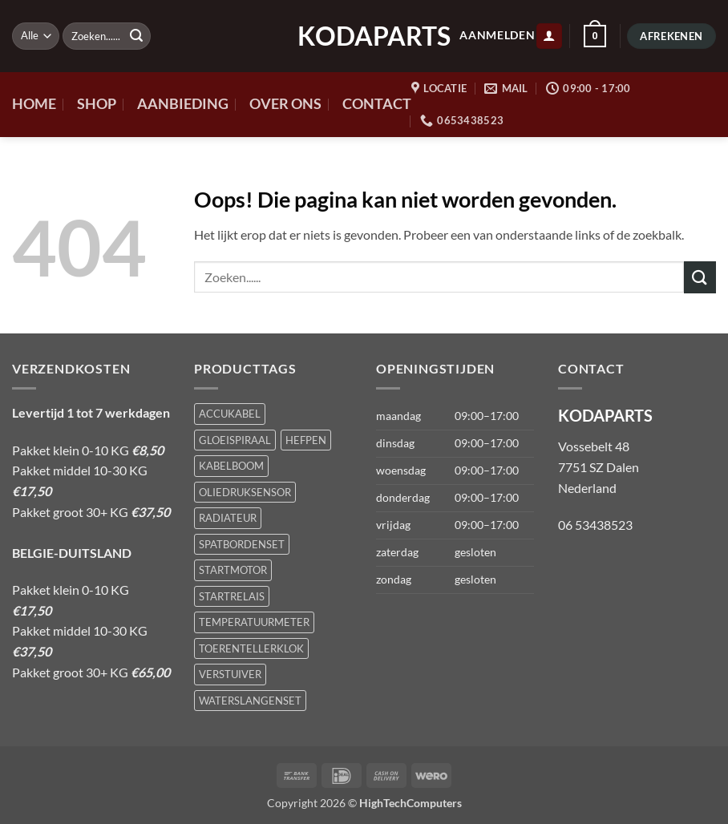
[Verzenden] (136, 36)
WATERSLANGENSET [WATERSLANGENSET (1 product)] (250, 700)
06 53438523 (595, 524)
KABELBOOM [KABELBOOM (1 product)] (231, 465)
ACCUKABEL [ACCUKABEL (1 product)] (230, 413)
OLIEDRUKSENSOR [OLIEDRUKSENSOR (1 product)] (245, 492)
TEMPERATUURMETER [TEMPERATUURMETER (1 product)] (254, 622)
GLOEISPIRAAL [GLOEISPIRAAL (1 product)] (235, 440)
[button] (549, 36)
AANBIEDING (183, 103)
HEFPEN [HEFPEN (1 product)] (305, 440)
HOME (34, 103)
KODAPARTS (364, 36)
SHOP (96, 103)
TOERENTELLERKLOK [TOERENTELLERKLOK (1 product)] (251, 648)
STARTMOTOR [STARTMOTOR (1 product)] (233, 569)
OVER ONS (285, 103)
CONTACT (376, 103)
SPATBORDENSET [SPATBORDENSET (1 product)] (242, 544)
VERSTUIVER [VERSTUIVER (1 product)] (230, 674)
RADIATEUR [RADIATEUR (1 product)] (228, 517)
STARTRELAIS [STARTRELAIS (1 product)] (232, 596)
